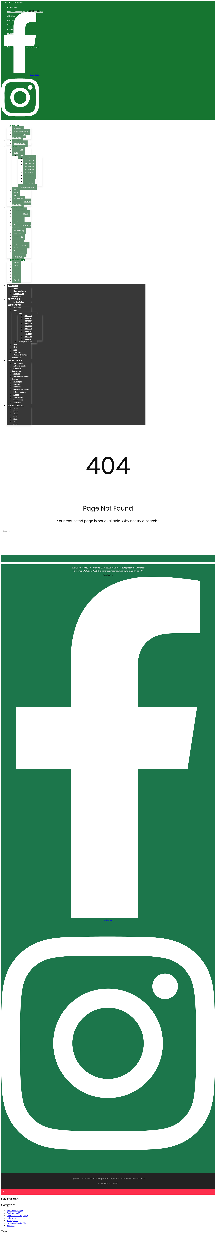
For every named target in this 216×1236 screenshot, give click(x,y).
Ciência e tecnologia (17, 218)
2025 (15, 411)
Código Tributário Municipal (20, 356)
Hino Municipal (19, 291)
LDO (15, 347)
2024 (15, 413)
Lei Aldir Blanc (12, 7)
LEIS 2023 (28, 323)
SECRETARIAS (15, 360)
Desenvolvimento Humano (21, 226)
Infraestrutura (19, 392)
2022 (15, 419)
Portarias (17, 352)
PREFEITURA (14, 299)
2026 (15, 408)
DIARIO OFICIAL (16, 405)
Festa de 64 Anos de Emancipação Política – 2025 (25, 12)
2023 (15, 416)
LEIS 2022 (28, 326)
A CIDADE (13, 285)
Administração (19, 366)
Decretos (17, 308)
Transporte (18, 397)
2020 (16, 280)
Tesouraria (18, 400)
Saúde (16, 394)
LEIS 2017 (28, 339)
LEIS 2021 (28, 329)
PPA (15, 349)
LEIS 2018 (28, 336)
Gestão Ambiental (17, 241)
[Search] (15, 531)
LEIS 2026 (28, 316)
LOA (15, 344)
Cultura (16, 374)
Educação (17, 381)
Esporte (16, 384)
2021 (15, 421)
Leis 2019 (28, 334)
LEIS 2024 (28, 321)
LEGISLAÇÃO (14, 304)
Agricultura (18, 363)
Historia (16, 288)
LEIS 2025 (28, 318)
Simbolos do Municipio (18, 294)
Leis (16, 152)
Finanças (17, 387)
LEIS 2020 (28, 331)
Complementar (27, 187)
